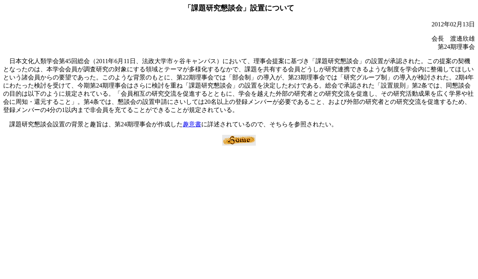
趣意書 (192, 124)
